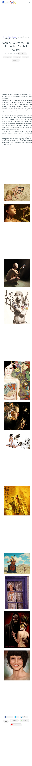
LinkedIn (24, 717)
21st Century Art (7, 57)
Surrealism (25, 57)
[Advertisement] (15, 21)
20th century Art (22, 53)
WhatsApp (24, 720)
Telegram (14, 720)
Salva (6, 721)
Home (5, 37)
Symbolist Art (12, 37)
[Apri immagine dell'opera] (17, 193)
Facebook (8, 717)
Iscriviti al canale (16, 725)
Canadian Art (17, 57)
